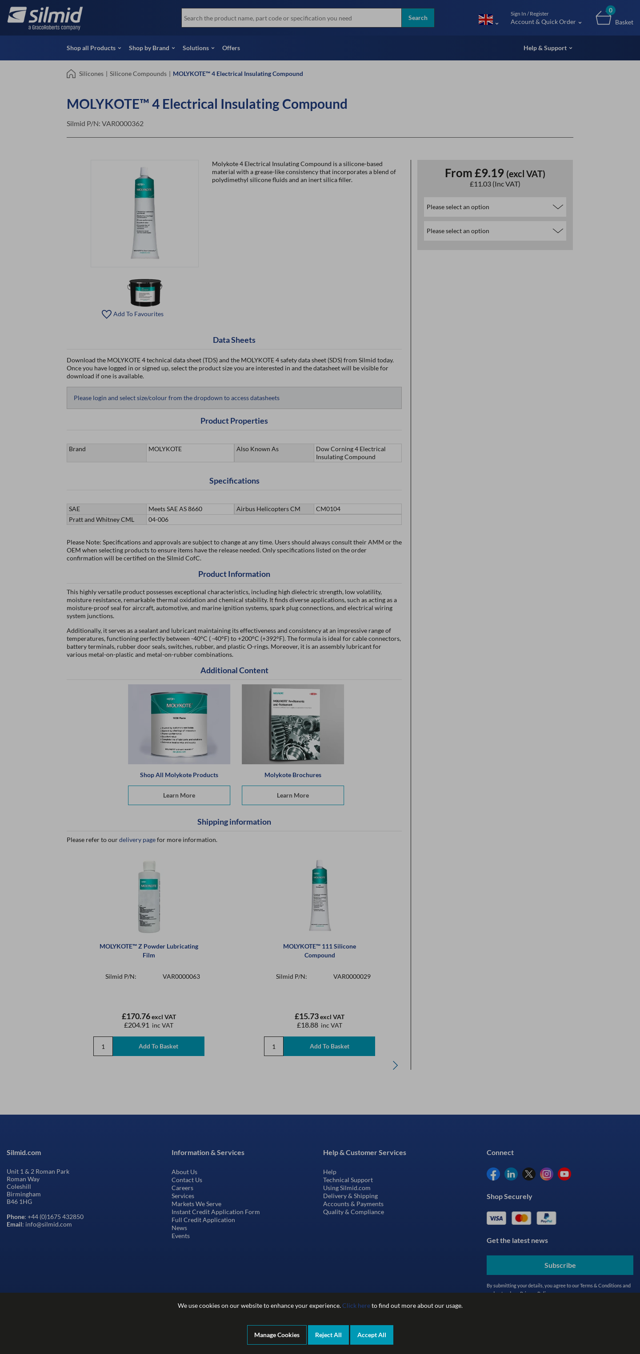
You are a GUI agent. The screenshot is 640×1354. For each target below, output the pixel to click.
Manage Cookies (277, 1334)
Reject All (328, 1334)
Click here (356, 1305)
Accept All (371, 1334)
